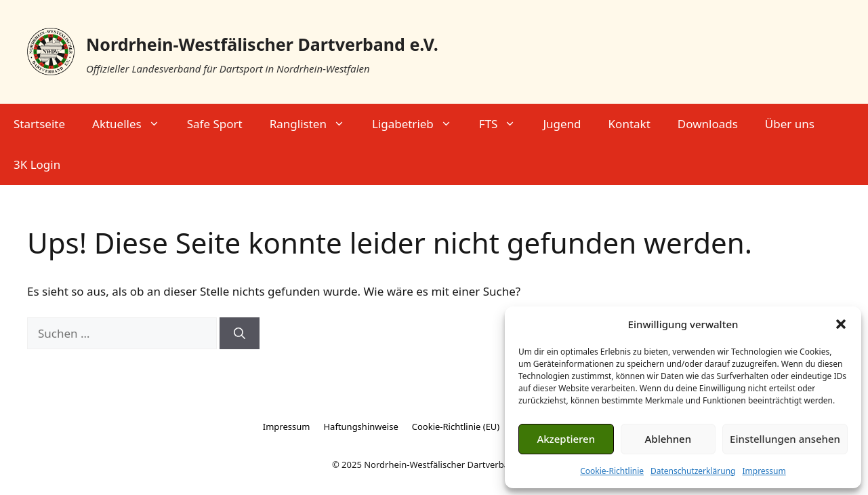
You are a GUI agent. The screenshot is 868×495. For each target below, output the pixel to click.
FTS (504, 124)
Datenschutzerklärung (692, 471)
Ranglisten (314, 124)
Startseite (39, 124)
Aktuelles (132, 124)
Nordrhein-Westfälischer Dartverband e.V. (262, 44)
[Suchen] (240, 333)
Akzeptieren (566, 439)
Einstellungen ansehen (785, 439)
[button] (841, 324)
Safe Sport (215, 124)
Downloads (708, 124)
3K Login (37, 164)
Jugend (562, 124)
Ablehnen (668, 439)
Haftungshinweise (360, 426)
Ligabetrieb (419, 124)
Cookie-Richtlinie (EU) (456, 426)
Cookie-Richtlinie (612, 471)
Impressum (763, 471)
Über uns (789, 124)
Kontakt (629, 124)
